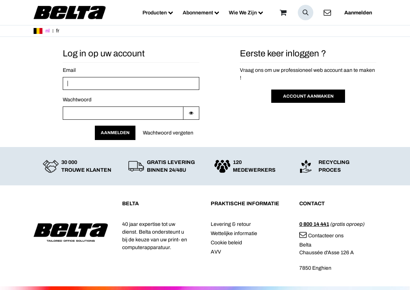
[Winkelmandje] (283, 12)
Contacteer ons (321, 235)
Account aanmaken (308, 96)
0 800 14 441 (314, 224)
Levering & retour (231, 224)
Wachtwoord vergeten (168, 133)
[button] (305, 12)
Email (69, 70)
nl (47, 31)
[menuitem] (157, 13)
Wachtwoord (77, 99)
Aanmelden (358, 12)
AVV (216, 252)
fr (57, 31)
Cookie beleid (226, 242)
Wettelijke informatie (234, 233)
